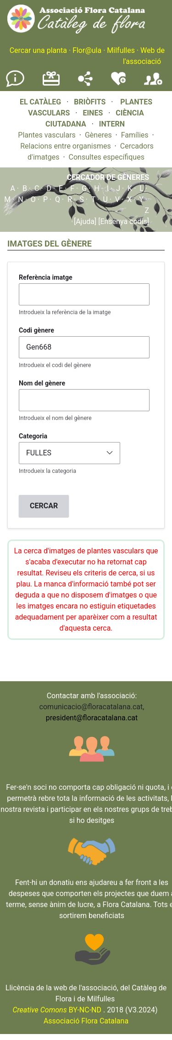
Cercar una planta (38, 50)
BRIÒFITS (90, 102)
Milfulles (121, 50)
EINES (93, 113)
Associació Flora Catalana (86, 1021)
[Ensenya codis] (122, 221)
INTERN (112, 124)
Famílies (135, 135)
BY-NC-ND (56, 1010)
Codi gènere (36, 330)
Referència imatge (45, 277)
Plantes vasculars (47, 135)
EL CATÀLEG (40, 102)
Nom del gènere (42, 383)
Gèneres (98, 135)
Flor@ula (86, 50)
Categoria (33, 436)
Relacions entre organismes (65, 146)
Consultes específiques (106, 157)
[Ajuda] (85, 221)
